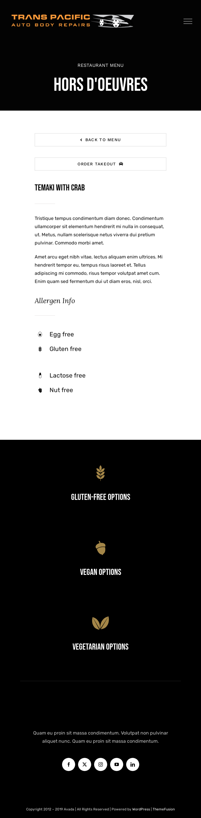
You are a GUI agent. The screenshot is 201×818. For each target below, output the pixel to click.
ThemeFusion (164, 809)
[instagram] (100, 764)
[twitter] (84, 764)
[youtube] (116, 764)
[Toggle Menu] (188, 21)
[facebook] (68, 764)
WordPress (141, 809)
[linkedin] (132, 764)
